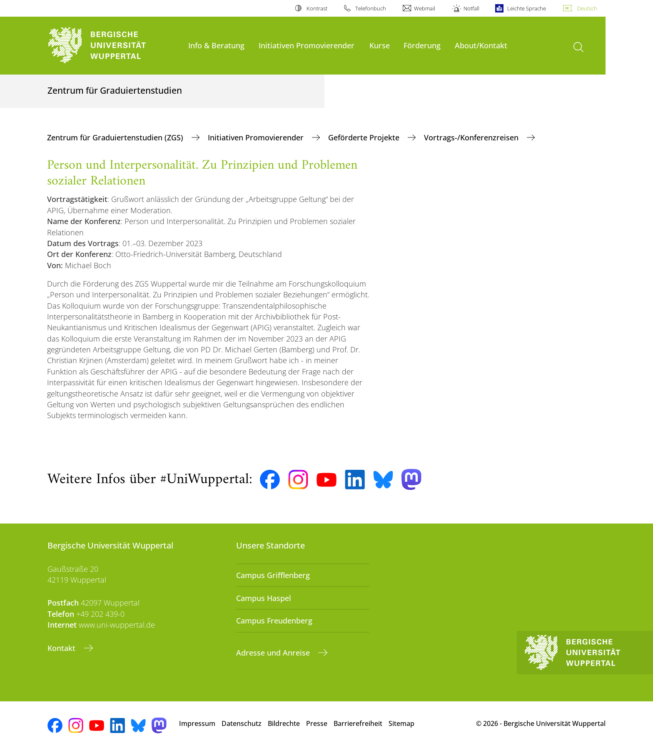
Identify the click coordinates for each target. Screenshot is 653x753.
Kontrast (317, 8)
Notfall (471, 8)
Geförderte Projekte (364, 137)
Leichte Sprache (526, 8)
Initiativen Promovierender (306, 45)
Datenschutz (242, 723)
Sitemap (401, 723)
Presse (316, 723)
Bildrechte (284, 723)
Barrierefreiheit (358, 723)
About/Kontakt (481, 45)
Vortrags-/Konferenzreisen (472, 137)
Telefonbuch (370, 8)
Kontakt (62, 648)
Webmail (424, 8)
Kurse (379, 45)
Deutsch (587, 8)
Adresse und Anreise (274, 653)
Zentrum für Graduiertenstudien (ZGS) (116, 137)
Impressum (197, 723)
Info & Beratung (216, 45)
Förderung (422, 45)
